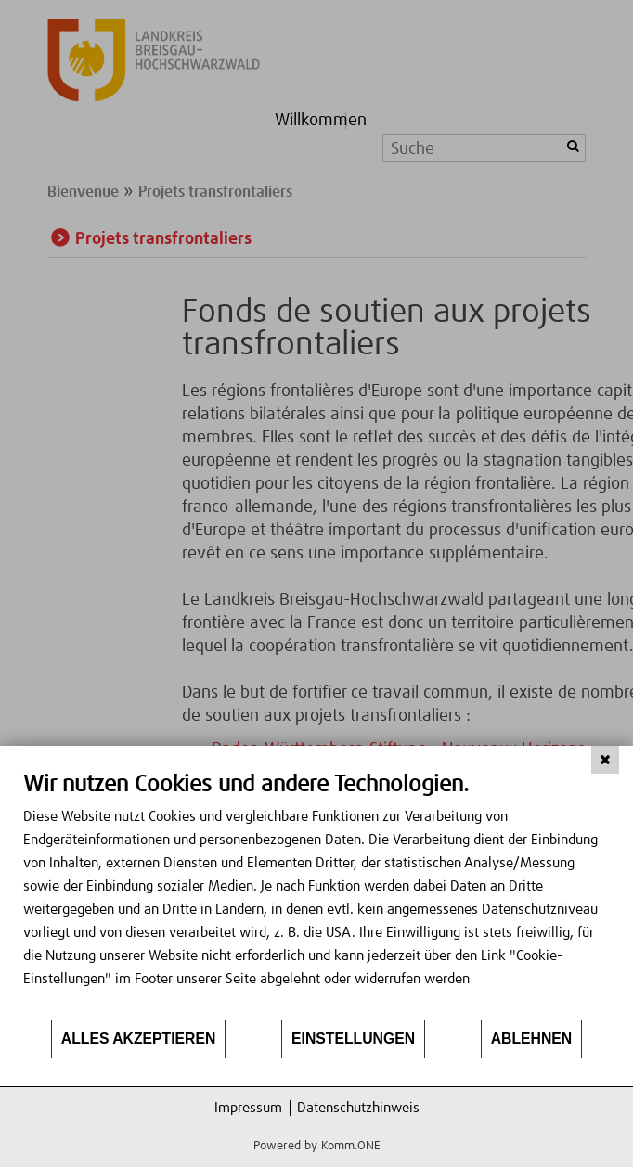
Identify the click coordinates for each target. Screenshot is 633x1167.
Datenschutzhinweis (358, 1108)
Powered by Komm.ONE (317, 1146)
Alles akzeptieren (138, 1038)
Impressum (248, 1108)
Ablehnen (532, 1038)
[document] (316, 894)
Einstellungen (353, 1038)
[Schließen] (605, 760)
